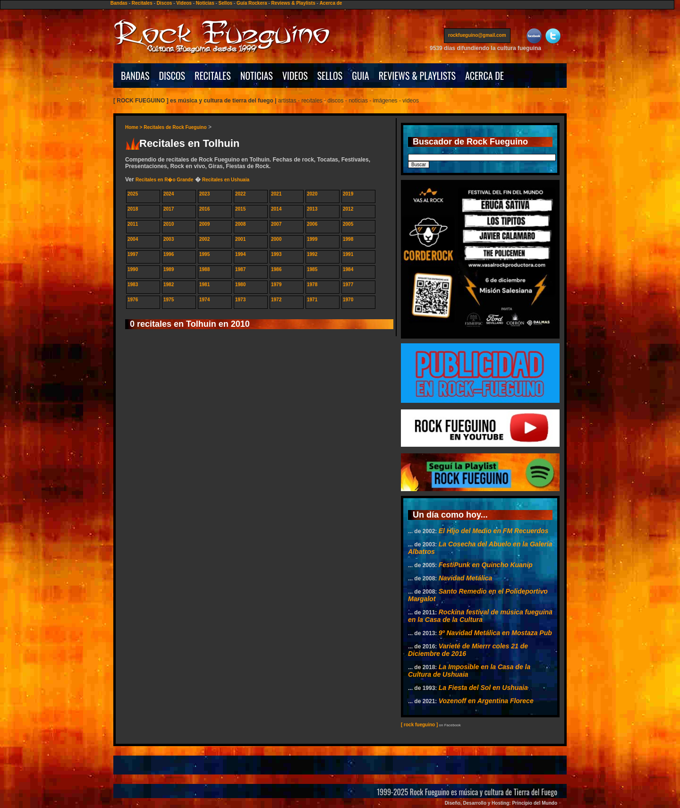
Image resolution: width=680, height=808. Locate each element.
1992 (312, 254)
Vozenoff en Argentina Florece (486, 701)
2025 (133, 193)
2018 (133, 209)
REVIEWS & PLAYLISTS (417, 75)
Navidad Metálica (466, 578)
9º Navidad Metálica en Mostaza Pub (495, 633)
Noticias (205, 3)
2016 (204, 209)
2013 (312, 209)
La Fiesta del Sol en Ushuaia (483, 687)
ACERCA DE (484, 75)
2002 (204, 239)
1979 (276, 284)
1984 (348, 269)
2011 (133, 224)
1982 (168, 284)
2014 (276, 209)
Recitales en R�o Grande (164, 179)
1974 (204, 299)
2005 (348, 224)
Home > (134, 127)
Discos (164, 3)
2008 (240, 224)
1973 (240, 299)
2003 (168, 239)
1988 (204, 269)
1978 (312, 284)
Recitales (142, 3)
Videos (184, 3)
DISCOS (172, 75)
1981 (204, 284)
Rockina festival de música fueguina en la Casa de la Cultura (480, 615)
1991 (348, 254)
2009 (204, 224)
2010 (168, 224)
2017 (168, 209)
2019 (348, 193)
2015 (240, 209)
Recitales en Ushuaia (225, 179)
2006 (312, 224)
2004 (133, 239)
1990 (133, 269)
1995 (204, 254)
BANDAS (135, 75)
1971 (312, 299)
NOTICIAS (256, 75)
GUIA (360, 75)
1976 (133, 299)
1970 (348, 299)
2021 (276, 193)
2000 (276, 239)
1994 (240, 254)
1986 (276, 269)
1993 (276, 254)
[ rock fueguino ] (419, 724)
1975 (168, 299)
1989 (168, 269)
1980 (240, 284)
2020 (312, 193)
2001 (240, 239)
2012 (348, 209)
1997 (133, 254)
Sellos (225, 3)
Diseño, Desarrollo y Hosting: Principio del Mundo (501, 803)
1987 (240, 269)
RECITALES (213, 75)
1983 (133, 284)
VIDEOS (295, 75)
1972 (276, 299)
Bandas (119, 3)
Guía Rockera (252, 3)
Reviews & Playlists (293, 3)
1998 (348, 239)
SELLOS (330, 75)
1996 (168, 254)
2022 (240, 193)
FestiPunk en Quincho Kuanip (486, 565)
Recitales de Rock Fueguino (175, 127)
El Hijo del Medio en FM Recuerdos (494, 531)
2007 (276, 224)
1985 (312, 269)
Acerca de (331, 3)
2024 (168, 193)
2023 (204, 193)
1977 (348, 284)
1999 (312, 239)
